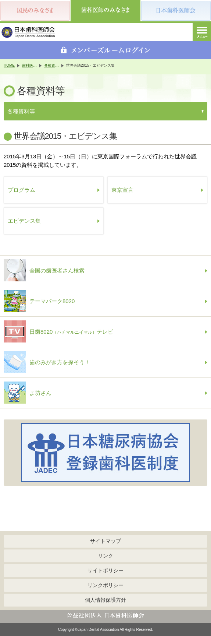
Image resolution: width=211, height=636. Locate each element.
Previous (11, 452)
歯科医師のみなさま (29, 65)
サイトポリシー (105, 570)
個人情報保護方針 (105, 600)
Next (200, 452)
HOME (9, 65)
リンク (105, 556)
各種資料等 (51, 65)
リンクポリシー (105, 585)
